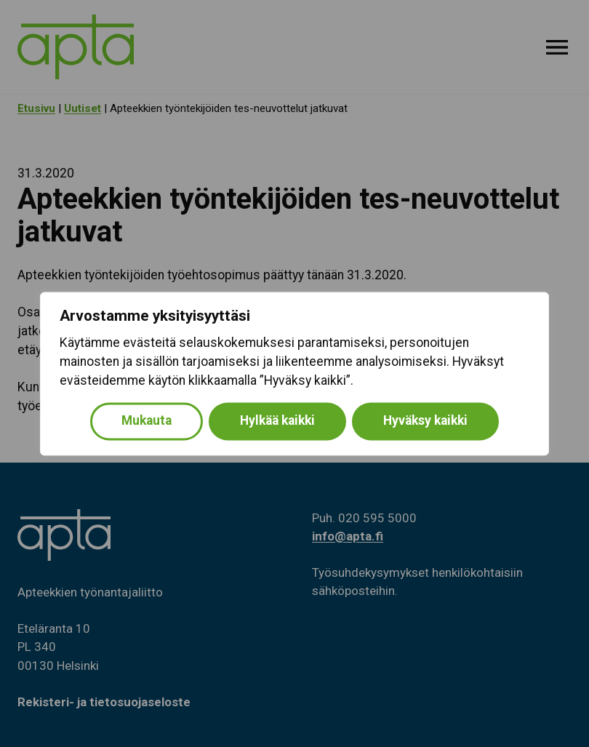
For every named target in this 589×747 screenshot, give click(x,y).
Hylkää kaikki (277, 420)
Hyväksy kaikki (425, 420)
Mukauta (146, 420)
